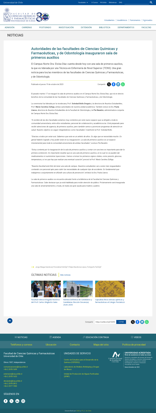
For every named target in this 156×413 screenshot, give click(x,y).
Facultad (146, 27)
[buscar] (135, 2)
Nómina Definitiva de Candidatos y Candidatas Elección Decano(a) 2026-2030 (77, 302)
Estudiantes (109, 20)
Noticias (15, 35)
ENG (120, 2)
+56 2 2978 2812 (10, 383)
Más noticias (65, 275)
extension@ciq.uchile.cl (13, 374)
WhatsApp (123, 84)
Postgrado (45, 27)
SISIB (78, 411)
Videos (136, 337)
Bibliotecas (113, 2)
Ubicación (51, 344)
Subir (9, 320)
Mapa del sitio (101, 344)
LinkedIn (118, 84)
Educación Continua (96, 337)
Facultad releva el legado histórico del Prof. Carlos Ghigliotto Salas (45, 300)
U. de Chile (87, 411)
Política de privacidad (134, 344)
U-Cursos (95, 2)
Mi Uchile (103, 2)
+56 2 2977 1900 (10, 386)
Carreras (27, 27)
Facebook (113, 84)
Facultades (82, 2)
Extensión (86, 27)
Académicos (122, 20)
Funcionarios (135, 20)
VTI (82, 411)
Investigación (66, 27)
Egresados (147, 20)
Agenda (55, 337)
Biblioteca (104, 27)
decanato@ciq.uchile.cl (13, 381)
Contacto (75, 344)
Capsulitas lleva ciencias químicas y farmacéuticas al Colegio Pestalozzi (110, 300)
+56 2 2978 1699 (10, 369)
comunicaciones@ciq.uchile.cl (16, 367)
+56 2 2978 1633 (10, 376)
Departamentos (126, 27)
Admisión (9, 27)
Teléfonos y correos (21, 344)
